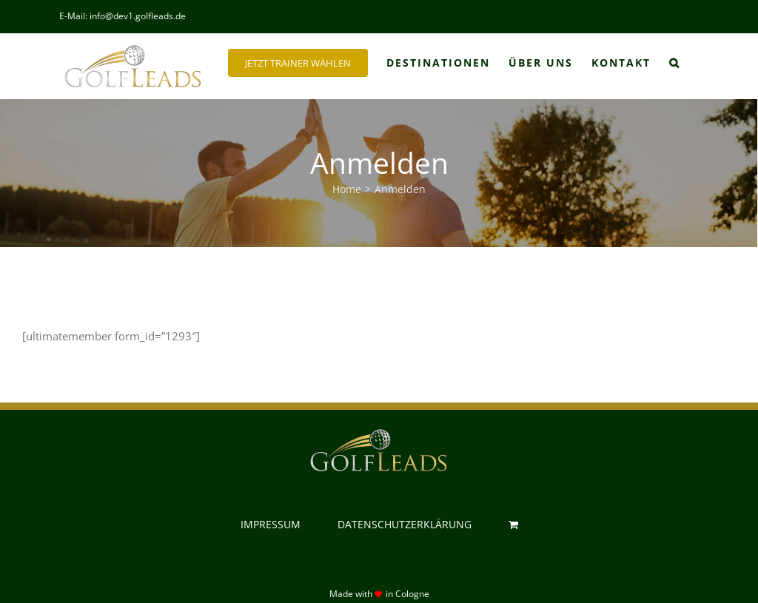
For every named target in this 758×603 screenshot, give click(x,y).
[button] (674, 63)
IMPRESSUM (271, 524)
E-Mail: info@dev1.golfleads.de (122, 16)
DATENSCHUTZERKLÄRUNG (405, 524)
